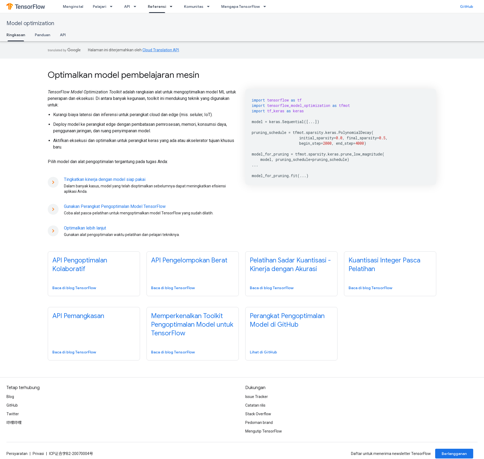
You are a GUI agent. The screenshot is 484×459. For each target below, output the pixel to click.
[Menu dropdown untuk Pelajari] (112, 6)
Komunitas (193, 6)
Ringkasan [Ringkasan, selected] (15, 34)
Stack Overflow (258, 414)
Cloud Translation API (160, 50)
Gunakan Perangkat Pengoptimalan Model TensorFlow (115, 206)
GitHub (466, 6)
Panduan (42, 34)
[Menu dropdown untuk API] (136, 6)
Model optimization (30, 23)
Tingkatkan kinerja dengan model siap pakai (104, 179)
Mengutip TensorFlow (263, 431)
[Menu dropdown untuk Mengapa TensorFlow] (266, 6)
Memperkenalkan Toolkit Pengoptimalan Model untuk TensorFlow (192, 324)
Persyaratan (17, 453)
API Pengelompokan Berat (189, 260)
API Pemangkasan (78, 316)
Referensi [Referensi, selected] (157, 6)
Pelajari (99, 6)
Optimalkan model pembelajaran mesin (123, 74)
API (127, 6)
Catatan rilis (255, 405)
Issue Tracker (256, 396)
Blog (10, 396)
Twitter (12, 414)
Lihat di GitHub (263, 352)
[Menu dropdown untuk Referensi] (172, 6)
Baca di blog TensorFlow (74, 287)
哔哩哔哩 (14, 422)
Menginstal (73, 6)
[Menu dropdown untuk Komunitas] (209, 6)
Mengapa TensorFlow (240, 6)
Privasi (38, 453)
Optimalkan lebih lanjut (85, 228)
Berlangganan (454, 453)
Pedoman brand (259, 422)
